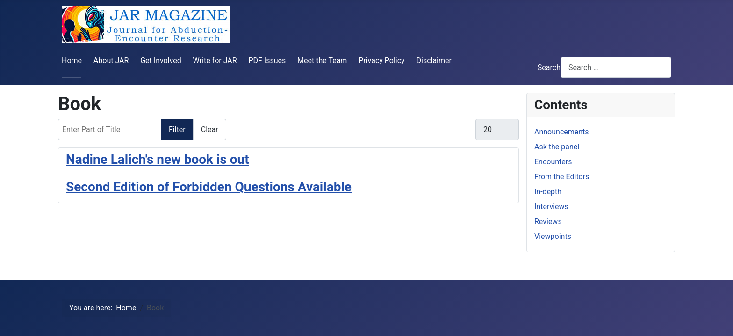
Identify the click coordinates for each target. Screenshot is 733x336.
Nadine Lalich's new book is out (157, 159)
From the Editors (561, 176)
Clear (209, 129)
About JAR (111, 60)
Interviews (551, 206)
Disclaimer (433, 60)
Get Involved (160, 60)
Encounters (553, 161)
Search (549, 67)
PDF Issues (267, 60)
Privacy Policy (382, 60)
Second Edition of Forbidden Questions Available (209, 187)
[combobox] (616, 67)
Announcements (561, 131)
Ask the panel (556, 146)
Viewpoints (552, 236)
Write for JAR (215, 60)
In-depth (547, 191)
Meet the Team (322, 60)
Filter (177, 129)
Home (72, 60)
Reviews (548, 221)
